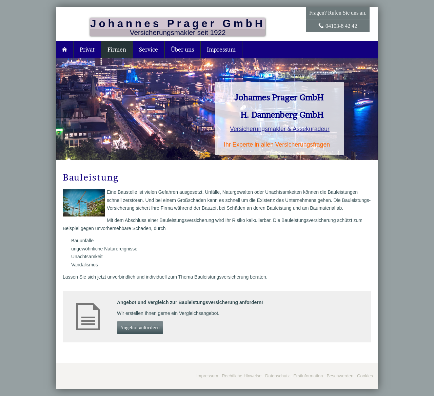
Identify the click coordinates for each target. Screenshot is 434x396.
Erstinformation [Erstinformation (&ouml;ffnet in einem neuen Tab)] (308, 375)
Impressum (207, 375)
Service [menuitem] (148, 49)
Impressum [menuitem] (221, 49)
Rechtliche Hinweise (241, 375)
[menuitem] (65, 49)
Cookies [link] (365, 375)
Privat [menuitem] (87, 49)
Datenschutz (277, 375)
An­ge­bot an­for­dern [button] (140, 327)
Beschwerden (340, 375)
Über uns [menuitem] (182, 49)
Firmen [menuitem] (116, 49)
